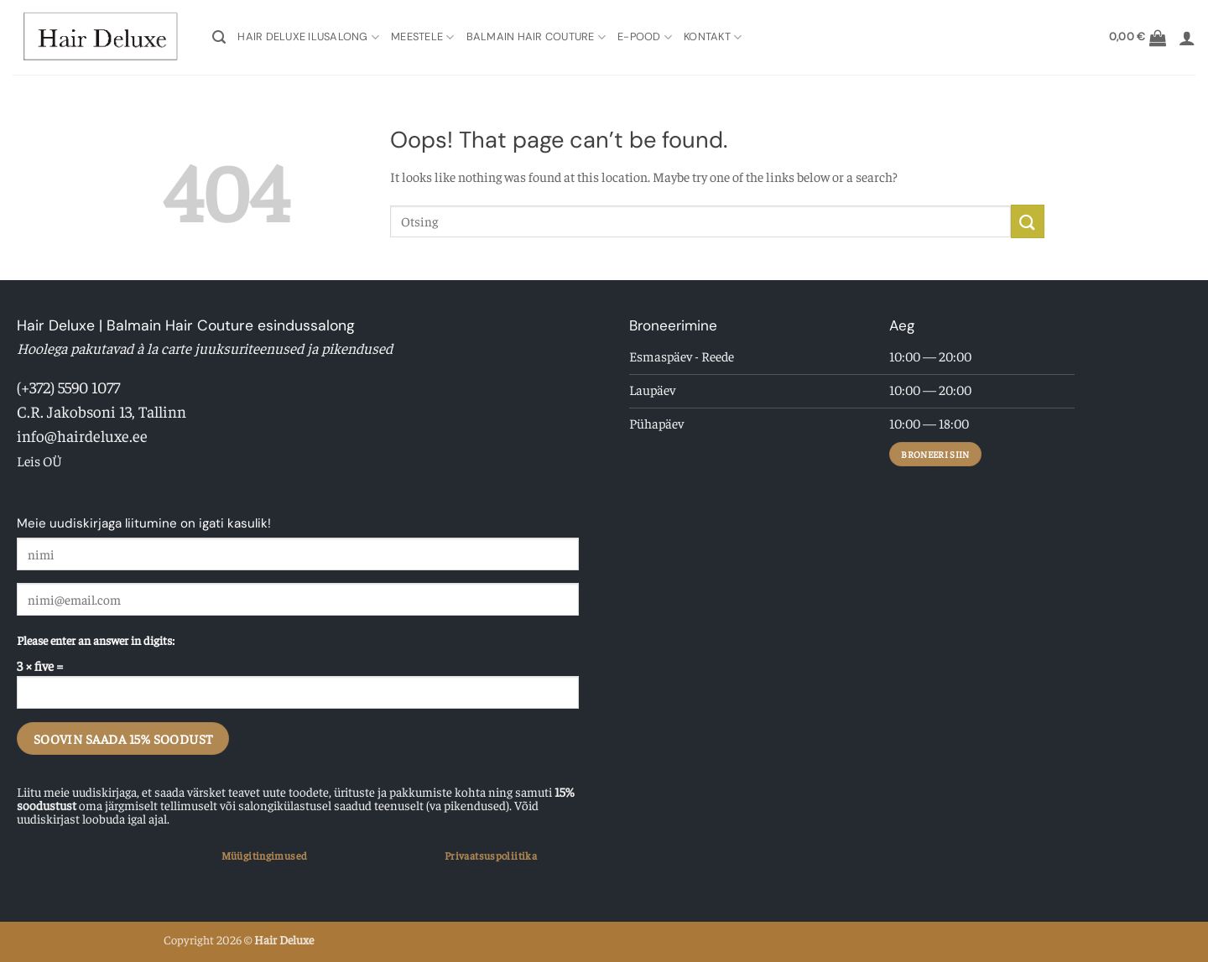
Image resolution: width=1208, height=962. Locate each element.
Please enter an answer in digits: (95, 639)
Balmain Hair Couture (536, 37)
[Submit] (1027, 221)
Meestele (423, 37)
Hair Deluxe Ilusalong (308, 37)
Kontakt (713, 37)
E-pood (644, 37)
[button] (219, 37)
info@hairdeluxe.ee (82, 435)
